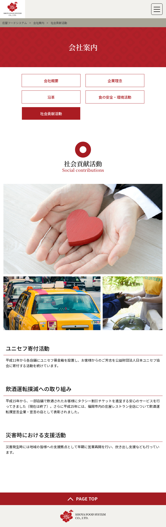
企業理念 (115, 80)
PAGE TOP (87, 498)
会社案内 (38, 23)
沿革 (51, 97)
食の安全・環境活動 (115, 97)
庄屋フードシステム (14, 23)
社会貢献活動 (51, 113)
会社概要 (51, 80)
